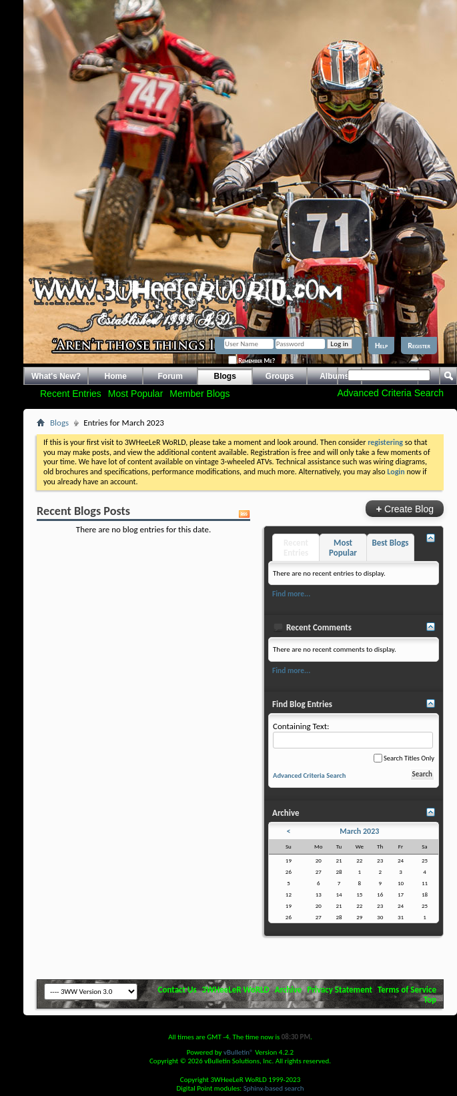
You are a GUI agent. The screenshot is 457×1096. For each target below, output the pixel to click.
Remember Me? (251, 360)
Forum (170, 376)
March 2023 (359, 831)
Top (430, 1000)
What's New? (56, 376)
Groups (280, 376)
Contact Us (177, 990)
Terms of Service (407, 990)
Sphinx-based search (274, 1088)
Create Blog (405, 508)
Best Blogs (390, 543)
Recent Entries (70, 393)
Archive (288, 990)
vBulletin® (238, 1052)
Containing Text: (353, 734)
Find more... (291, 593)
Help (381, 345)
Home (116, 376)
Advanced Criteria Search (390, 393)
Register (419, 345)
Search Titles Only (404, 758)
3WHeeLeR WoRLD (236, 990)
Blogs (225, 376)
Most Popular (135, 393)
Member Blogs (199, 393)
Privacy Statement (339, 990)
